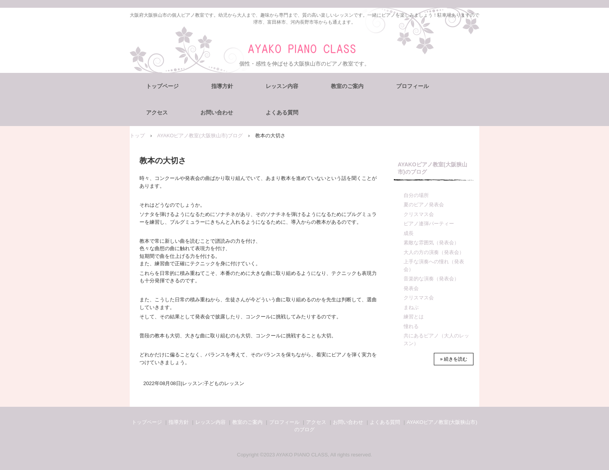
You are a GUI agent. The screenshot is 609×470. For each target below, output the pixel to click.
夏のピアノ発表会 (424, 204)
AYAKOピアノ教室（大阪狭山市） (304, 49)
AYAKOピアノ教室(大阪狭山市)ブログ (200, 135)
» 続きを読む (453, 359)
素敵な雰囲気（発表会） (431, 242)
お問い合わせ (216, 112)
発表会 (411, 288)
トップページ (162, 86)
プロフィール (412, 86)
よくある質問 (282, 112)
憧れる (411, 326)
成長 (409, 233)
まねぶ (411, 307)
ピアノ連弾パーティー (429, 223)
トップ (137, 135)
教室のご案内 (347, 86)
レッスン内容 (282, 86)
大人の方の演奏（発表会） (434, 252)
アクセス (157, 112)
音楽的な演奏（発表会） (431, 279)
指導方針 (222, 86)
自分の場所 (416, 195)
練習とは (414, 317)
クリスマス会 (419, 214)
